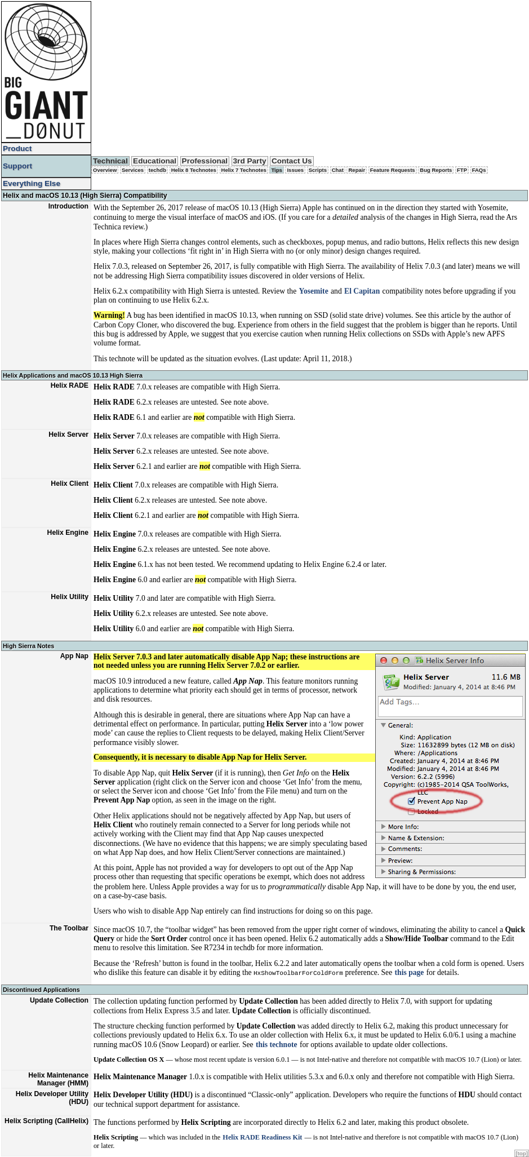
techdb (157, 170)
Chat (338, 170)
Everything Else (31, 183)
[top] (521, 1153)
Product (17, 148)
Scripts (318, 170)
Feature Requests (392, 170)
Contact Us (292, 161)
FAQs (479, 170)
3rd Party (249, 161)
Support (17, 166)
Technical (110, 161)
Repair (356, 170)
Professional (205, 161)
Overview (105, 170)
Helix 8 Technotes (193, 170)
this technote (276, 1044)
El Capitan (362, 291)
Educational (154, 161)
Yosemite (313, 291)
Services (133, 170)
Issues (295, 170)
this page (409, 972)
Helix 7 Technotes (243, 170)
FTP (462, 170)
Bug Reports (436, 170)
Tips (276, 170)
